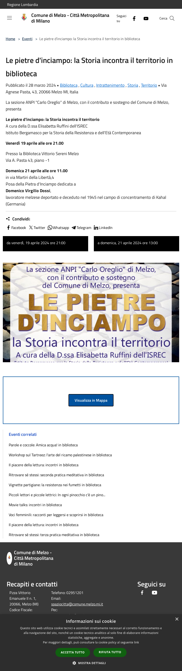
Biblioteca (68, 85)
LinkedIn (103, 227)
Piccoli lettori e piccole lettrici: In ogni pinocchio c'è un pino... (57, 495)
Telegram (81, 227)
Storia (132, 85)
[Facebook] (132, 18)
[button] (91, 663)
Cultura (86, 85)
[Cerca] (172, 18)
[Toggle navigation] (9, 18)
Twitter (36, 227)
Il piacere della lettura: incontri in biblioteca (43, 465)
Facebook (16, 227)
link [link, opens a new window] (136, 642)
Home (10, 39)
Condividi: (18, 219)
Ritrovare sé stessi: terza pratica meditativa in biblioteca (54, 535)
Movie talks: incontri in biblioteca (35, 505)
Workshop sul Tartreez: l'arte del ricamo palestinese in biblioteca (60, 455)
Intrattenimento (110, 85)
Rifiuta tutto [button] (110, 652)
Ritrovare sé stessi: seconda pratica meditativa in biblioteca (56, 475)
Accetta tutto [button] (73, 652)
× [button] (176, 619)
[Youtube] (144, 18)
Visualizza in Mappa (91, 400)
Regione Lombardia (22, 4)
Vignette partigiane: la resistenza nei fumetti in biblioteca (55, 485)
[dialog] (91, 642)
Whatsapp (58, 227)
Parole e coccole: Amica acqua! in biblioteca (43, 445)
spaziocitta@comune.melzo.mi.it (77, 604)
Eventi (27, 39)
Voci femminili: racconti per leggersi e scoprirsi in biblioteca (56, 515)
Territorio (149, 85)
